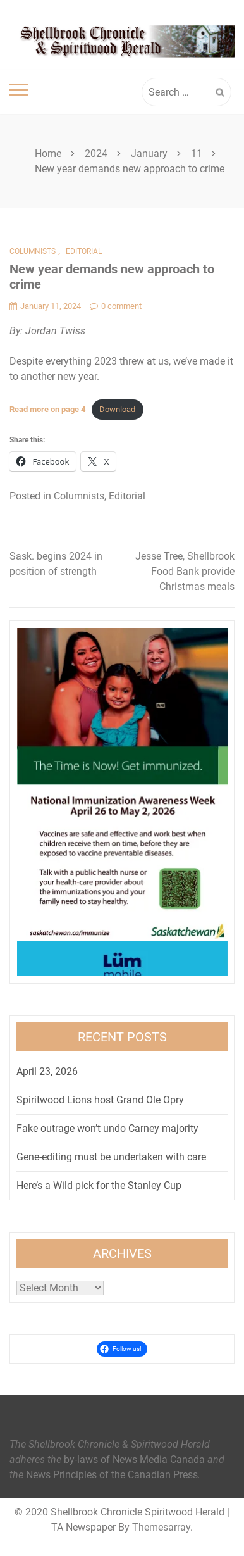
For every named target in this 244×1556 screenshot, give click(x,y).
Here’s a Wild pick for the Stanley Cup (98, 1185)
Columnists (32, 251)
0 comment (116, 306)
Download (117, 409)
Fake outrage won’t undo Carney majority (107, 1128)
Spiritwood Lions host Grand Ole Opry (100, 1100)
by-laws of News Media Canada (134, 1459)
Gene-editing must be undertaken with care (111, 1157)
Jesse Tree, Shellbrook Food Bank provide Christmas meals (185, 571)
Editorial (84, 251)
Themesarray (161, 1527)
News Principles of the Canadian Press (112, 1475)
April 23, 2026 (47, 1071)
